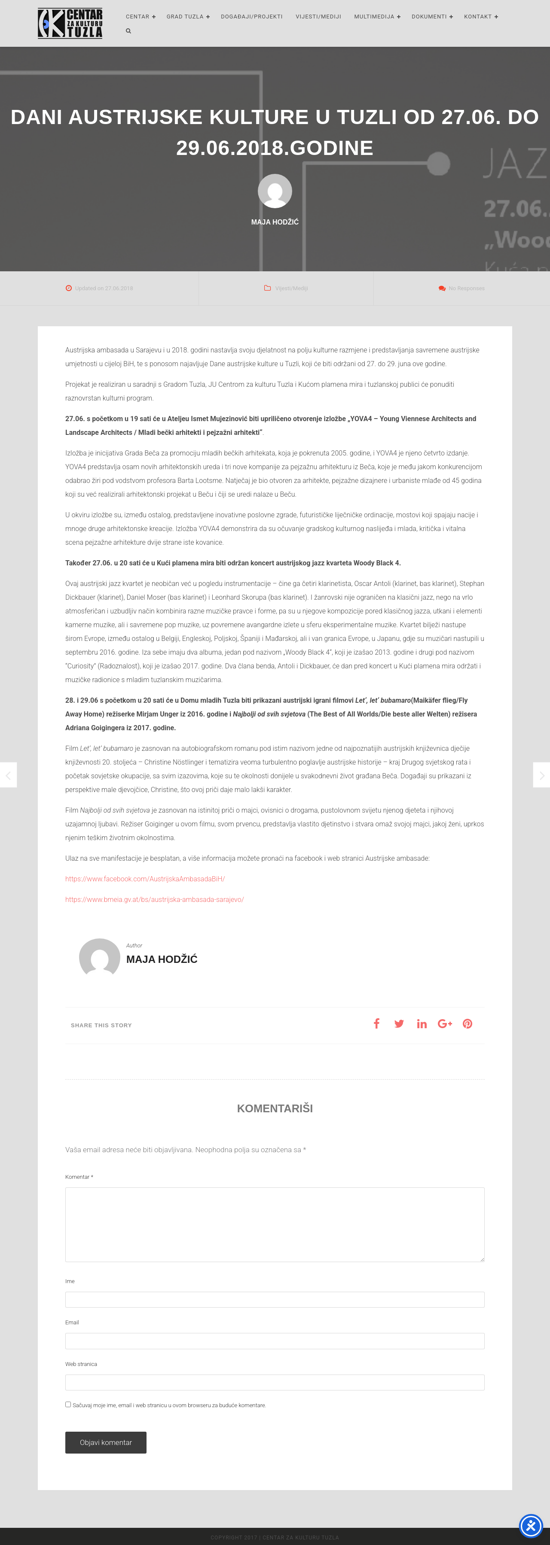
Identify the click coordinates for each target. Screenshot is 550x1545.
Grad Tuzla (185, 16)
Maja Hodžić (162, 959)
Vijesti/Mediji (318, 16)
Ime (70, 1281)
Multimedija (374, 16)
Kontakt (478, 16)
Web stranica (81, 1364)
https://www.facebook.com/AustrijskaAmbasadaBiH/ (145, 879)
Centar (138, 16)
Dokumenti (429, 16)
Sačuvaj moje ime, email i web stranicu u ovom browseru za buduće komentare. (169, 1405)
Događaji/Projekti (252, 16)
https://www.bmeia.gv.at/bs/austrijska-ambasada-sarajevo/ (154, 899)
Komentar (79, 1177)
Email (72, 1322)
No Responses (467, 288)
